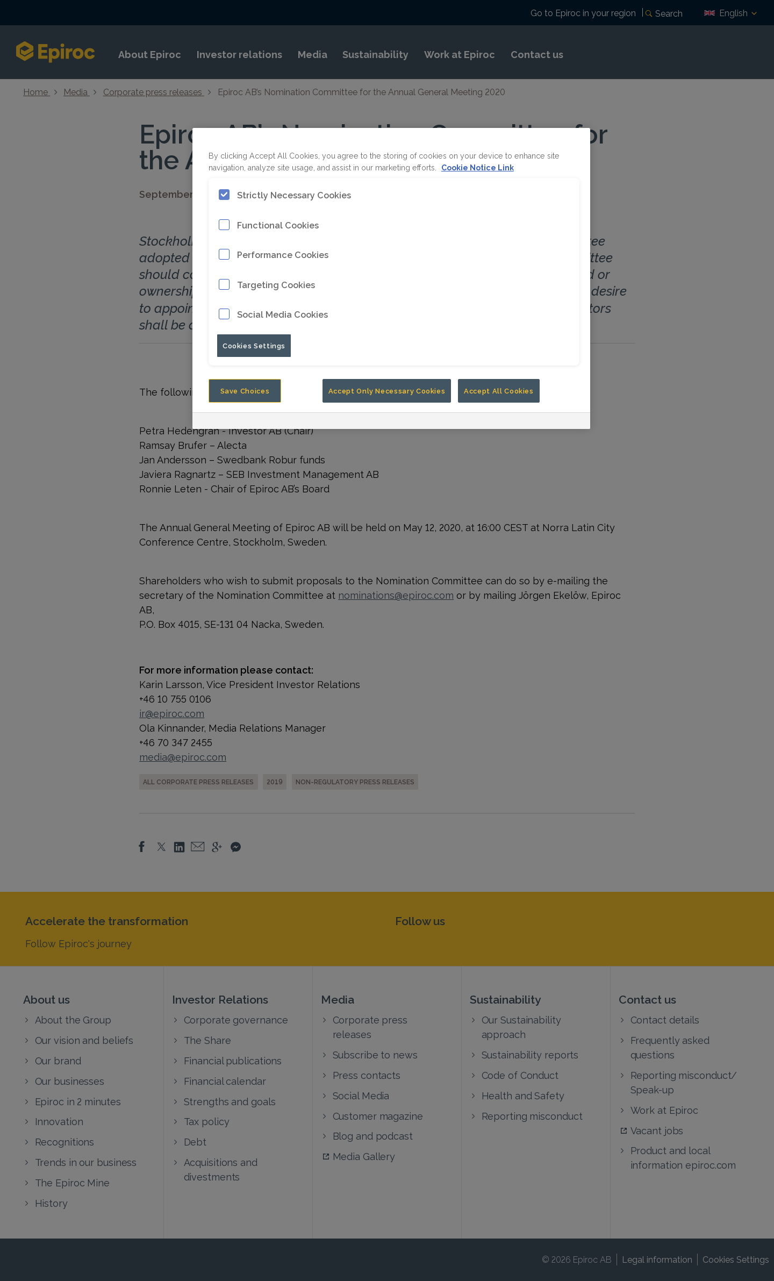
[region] (391, 278)
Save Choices (245, 390)
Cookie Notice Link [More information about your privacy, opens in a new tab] (477, 167)
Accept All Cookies (499, 390)
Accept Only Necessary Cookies (387, 390)
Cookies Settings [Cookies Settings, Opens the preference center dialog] (254, 345)
